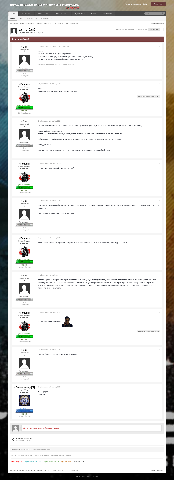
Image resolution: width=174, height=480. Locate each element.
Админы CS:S (32, 18)
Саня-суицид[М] (25, 387)
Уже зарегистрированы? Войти (137, 4)
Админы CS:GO (46, 18)
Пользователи (78, 461)
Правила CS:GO (61, 14)
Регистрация (158, 4)
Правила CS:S (43, 14)
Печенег (25, 84)
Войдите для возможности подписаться (132, 29)
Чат (21, 18)
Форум (12, 18)
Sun (31, 33)
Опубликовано (49, 46)
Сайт (13, 14)
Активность (26, 14)
